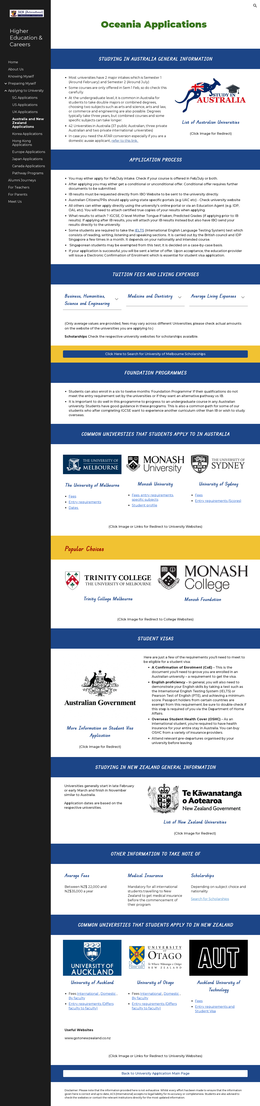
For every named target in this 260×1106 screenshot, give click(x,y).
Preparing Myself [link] (22, 83)
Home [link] (13, 62)
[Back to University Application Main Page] (155, 1073)
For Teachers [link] (18, 187)
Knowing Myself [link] (21, 76)
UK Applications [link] (25, 112)
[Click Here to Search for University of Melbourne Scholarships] (155, 354)
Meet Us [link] (15, 202)
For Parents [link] (17, 194)
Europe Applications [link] (28, 152)
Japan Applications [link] (27, 159)
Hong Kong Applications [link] (22, 143)
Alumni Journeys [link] (22, 180)
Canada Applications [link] (28, 166)
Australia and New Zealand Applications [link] (28, 123)
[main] (155, 24)
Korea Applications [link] (27, 134)
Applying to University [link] (26, 91)
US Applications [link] (24, 105)
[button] (255, 6)
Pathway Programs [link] (27, 173)
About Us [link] (15, 69)
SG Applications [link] (24, 98)
